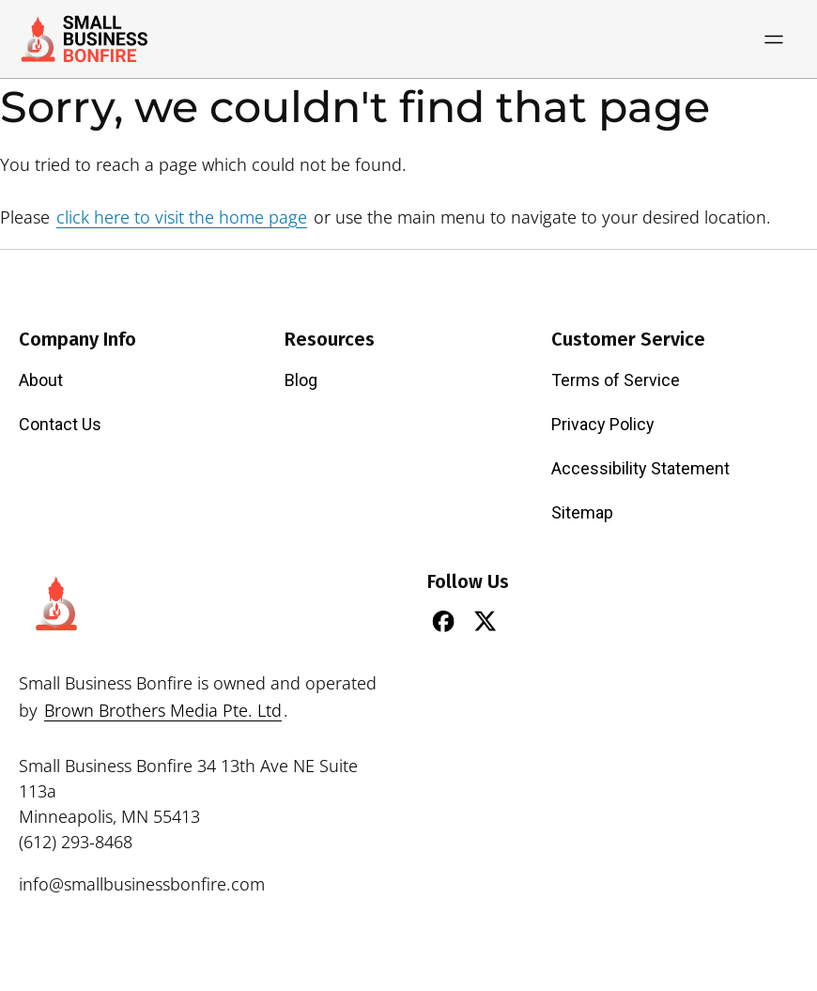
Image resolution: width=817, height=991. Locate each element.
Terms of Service (615, 380)
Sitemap (582, 512)
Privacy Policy (603, 424)
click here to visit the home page (181, 217)
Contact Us (60, 424)
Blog (301, 380)
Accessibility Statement (640, 468)
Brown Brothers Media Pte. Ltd (163, 710)
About (41, 380)
